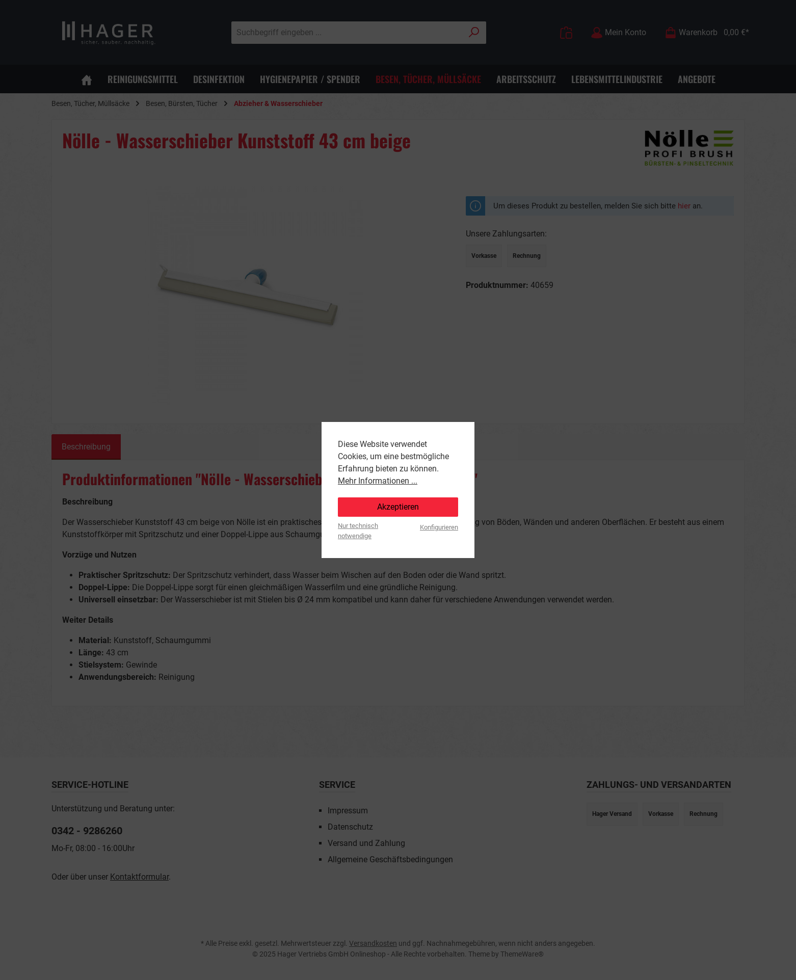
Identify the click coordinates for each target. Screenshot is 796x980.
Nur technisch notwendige (358, 530)
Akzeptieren (398, 507)
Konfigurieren (439, 527)
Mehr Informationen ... (377, 481)
